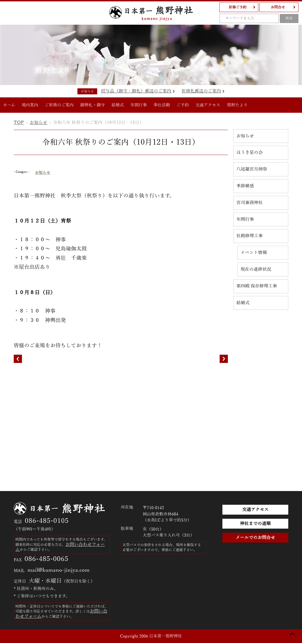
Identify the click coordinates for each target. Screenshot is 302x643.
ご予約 (183, 105)
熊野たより (237, 105)
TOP (18, 122)
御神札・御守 (92, 105)
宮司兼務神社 (249, 202)
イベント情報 (254, 252)
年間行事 (139, 105)
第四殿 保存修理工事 (256, 286)
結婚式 (118, 105)
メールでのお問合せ (255, 537)
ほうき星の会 (249, 152)
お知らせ (36, 122)
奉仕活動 (162, 105)
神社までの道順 (255, 523)
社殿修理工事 (249, 235)
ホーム (9, 105)
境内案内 (30, 105)
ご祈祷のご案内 (59, 105)
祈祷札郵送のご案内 (202, 91)
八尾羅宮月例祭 (251, 169)
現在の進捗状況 (256, 269)
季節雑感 (245, 186)
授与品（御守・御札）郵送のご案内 (138, 91)
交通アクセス (208, 105)
